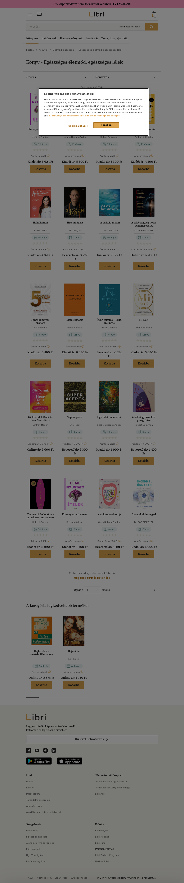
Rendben (106, 125)
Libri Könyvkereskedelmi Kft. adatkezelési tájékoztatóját (84, 115)
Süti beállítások (78, 125)
